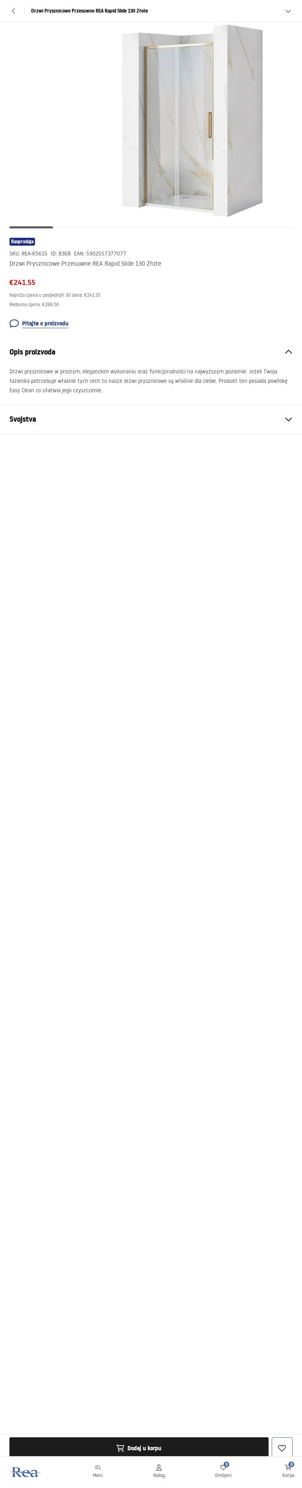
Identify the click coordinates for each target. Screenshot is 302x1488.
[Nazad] (13, 11)
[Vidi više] (288, 11)
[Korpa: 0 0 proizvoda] (288, 1472)
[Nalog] (159, 1472)
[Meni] (98, 1472)
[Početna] (25, 1472)
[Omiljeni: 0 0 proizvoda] (223, 1472)
